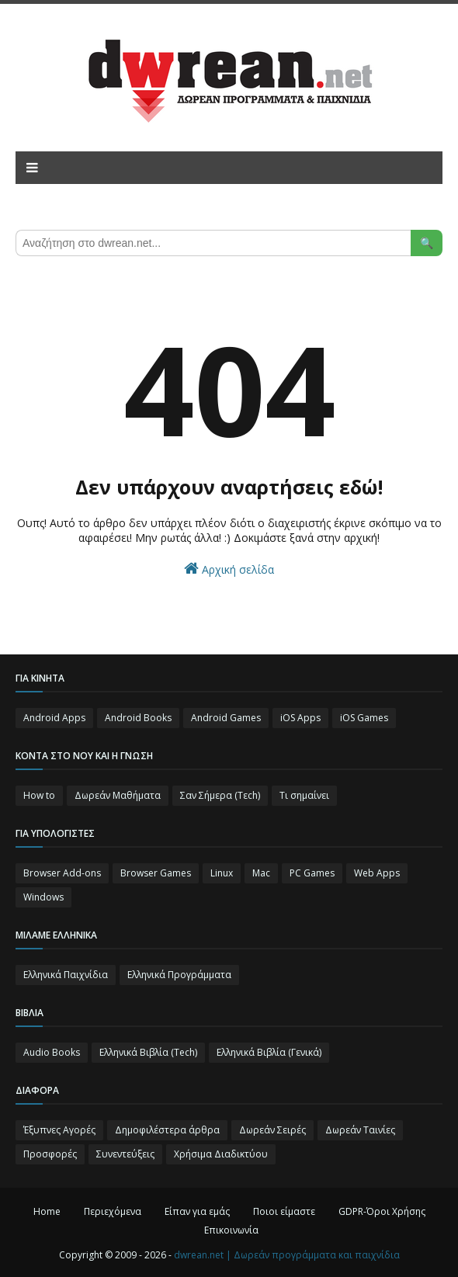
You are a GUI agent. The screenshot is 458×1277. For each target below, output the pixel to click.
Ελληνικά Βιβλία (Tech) (148, 1052)
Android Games (226, 717)
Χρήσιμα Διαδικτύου (221, 1154)
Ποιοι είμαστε (284, 1211)
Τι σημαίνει (304, 795)
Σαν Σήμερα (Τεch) (220, 795)
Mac (261, 873)
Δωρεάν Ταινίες (360, 1129)
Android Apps (54, 717)
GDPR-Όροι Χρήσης (381, 1211)
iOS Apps (300, 717)
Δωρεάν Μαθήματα (118, 795)
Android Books (138, 717)
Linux (221, 873)
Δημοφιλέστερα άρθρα (167, 1129)
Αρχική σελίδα (229, 568)
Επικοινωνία (231, 1230)
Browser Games (155, 873)
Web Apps (377, 873)
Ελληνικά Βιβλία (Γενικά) (269, 1052)
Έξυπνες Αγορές (59, 1129)
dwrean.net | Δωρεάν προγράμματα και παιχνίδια (287, 1254)
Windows (43, 897)
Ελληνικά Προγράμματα (179, 974)
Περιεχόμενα (112, 1211)
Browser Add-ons (62, 873)
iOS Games (364, 717)
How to (39, 795)
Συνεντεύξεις (125, 1154)
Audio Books (51, 1052)
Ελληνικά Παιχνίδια (65, 974)
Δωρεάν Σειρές (272, 1129)
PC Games (312, 873)
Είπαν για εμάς (197, 1211)
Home (47, 1211)
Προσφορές (50, 1154)
